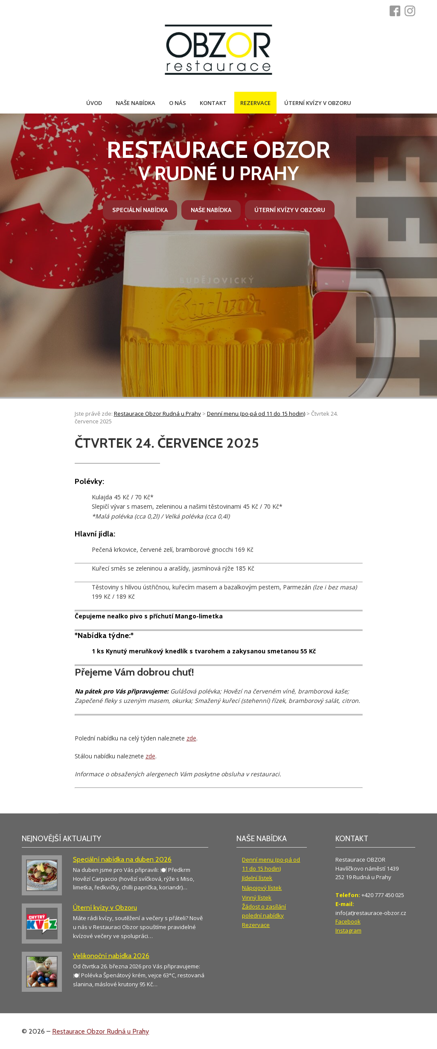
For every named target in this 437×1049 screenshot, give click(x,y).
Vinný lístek (256, 897)
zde (191, 738)
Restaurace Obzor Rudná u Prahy (100, 1031)
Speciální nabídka (140, 210)
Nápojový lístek (262, 888)
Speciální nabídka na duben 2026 (122, 859)
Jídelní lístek (257, 878)
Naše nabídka (135, 103)
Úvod (94, 103)
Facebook (348, 921)
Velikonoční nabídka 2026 (111, 956)
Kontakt (213, 103)
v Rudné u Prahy (218, 160)
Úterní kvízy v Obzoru (317, 103)
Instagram (348, 930)
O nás (177, 103)
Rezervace (255, 103)
